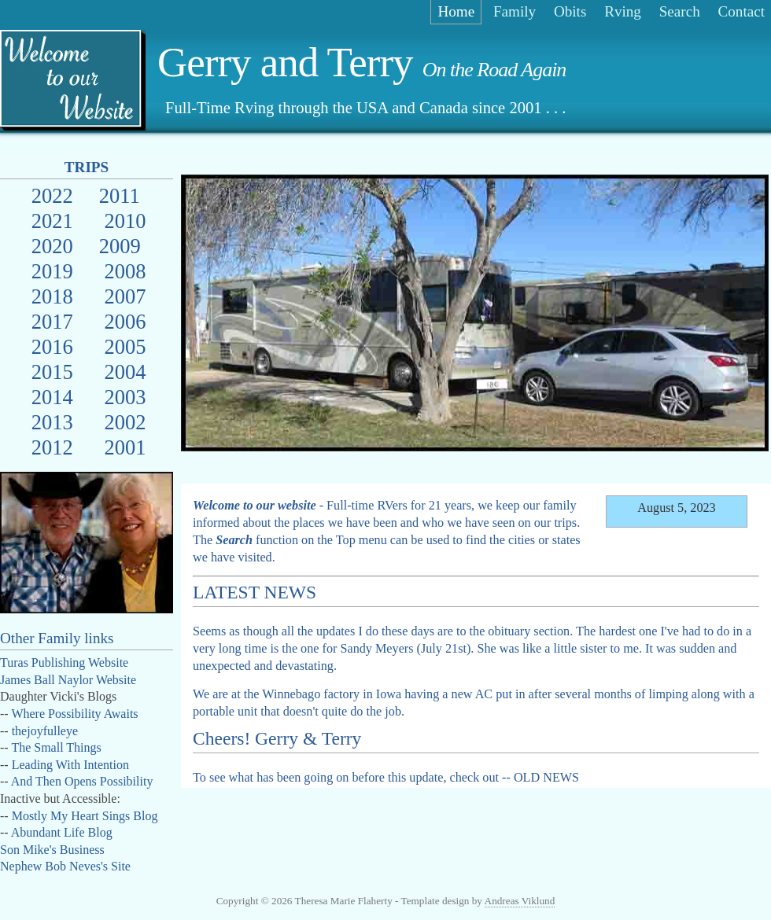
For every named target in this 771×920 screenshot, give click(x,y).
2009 (120, 246)
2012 (52, 447)
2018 (52, 296)
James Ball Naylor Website (68, 679)
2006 (125, 321)
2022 (52, 196)
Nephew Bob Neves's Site (65, 866)
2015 (52, 372)
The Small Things (56, 747)
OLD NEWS (546, 778)
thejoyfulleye (45, 731)
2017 (52, 321)
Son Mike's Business (52, 849)
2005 (125, 347)
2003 (125, 397)
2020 (52, 246)
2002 (125, 422)
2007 (125, 296)
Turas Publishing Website (64, 662)
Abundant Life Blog (62, 832)
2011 (119, 196)
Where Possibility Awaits (74, 713)
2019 (52, 271)
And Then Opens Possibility (82, 781)
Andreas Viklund (520, 901)
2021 (52, 221)
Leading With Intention (70, 764)
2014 (52, 397)
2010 (125, 221)
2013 (52, 422)
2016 (52, 347)
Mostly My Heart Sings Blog (85, 815)
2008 (125, 271)
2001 (125, 447)
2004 (125, 372)
